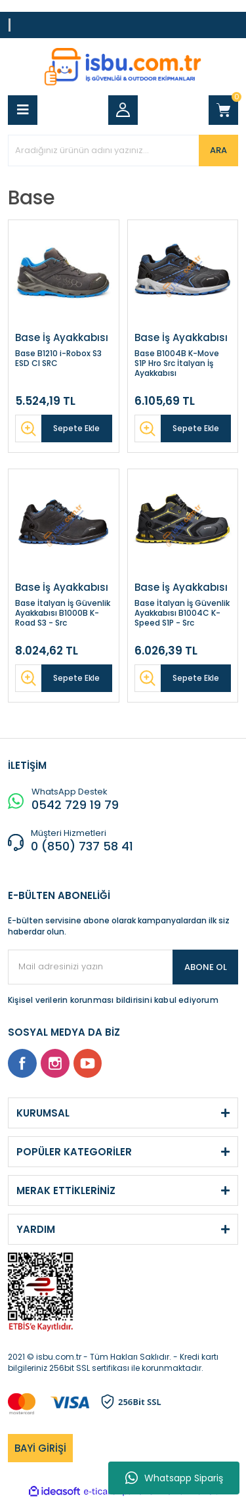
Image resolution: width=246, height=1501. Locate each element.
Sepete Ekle (76, 428)
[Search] (123, 150)
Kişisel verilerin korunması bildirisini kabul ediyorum (113, 999)
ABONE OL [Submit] (205, 967)
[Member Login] (123, 110)
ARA (218, 150)
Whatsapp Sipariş (174, 1478)
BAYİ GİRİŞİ (40, 1448)
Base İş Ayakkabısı (61, 337)
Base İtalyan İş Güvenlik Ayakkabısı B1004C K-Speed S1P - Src (182, 613)
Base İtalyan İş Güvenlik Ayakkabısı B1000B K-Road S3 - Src (62, 613)
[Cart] (223, 110)
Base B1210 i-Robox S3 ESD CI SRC (58, 358)
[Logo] (123, 66)
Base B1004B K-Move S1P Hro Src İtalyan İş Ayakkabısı (176, 363)
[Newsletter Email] (123, 967)
